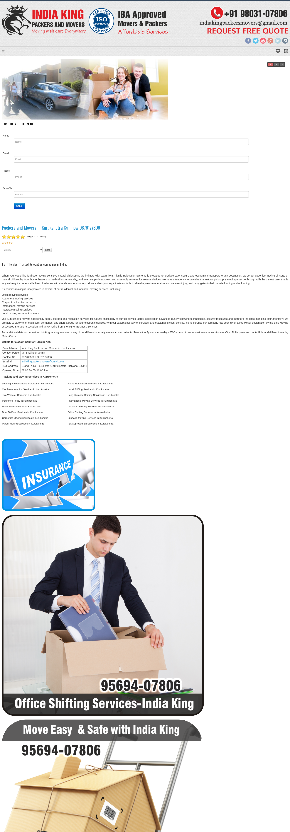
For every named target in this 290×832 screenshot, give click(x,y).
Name (6, 135)
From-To (7, 188)
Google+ (270, 41)
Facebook (248, 41)
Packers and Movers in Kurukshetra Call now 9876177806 (51, 227)
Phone (6, 170)
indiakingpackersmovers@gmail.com (42, 361)
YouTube (263, 41)
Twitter (256, 41)
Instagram (285, 41)
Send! (19, 205)
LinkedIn (278, 41)
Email (6, 153)
